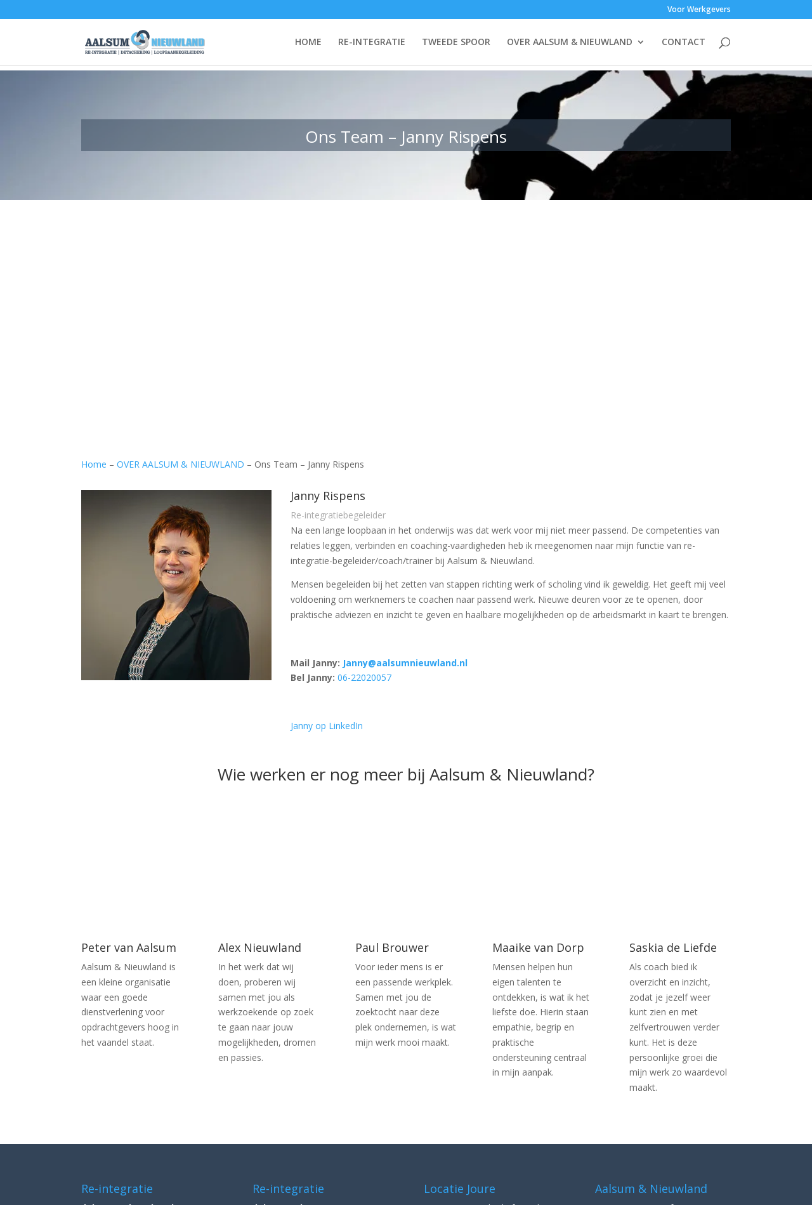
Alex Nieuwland (259, 947)
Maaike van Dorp (538, 947)
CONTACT (683, 43)
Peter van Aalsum (128, 947)
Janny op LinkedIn (327, 726)
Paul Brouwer (392, 947)
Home (94, 464)
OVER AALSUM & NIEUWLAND (569, 43)
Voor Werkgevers (699, 10)
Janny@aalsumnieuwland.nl (405, 663)
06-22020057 (364, 677)
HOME (308, 43)
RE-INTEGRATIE (371, 43)
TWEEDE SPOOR (456, 43)
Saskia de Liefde (673, 947)
